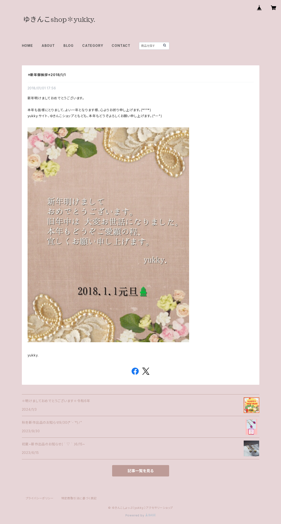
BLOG (68, 45)
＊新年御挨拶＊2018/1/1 (47, 75)
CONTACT (121, 45)
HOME (27, 45)
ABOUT (48, 45)
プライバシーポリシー (40, 498)
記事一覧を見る (141, 470)
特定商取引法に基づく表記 (79, 498)
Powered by (140, 515)
